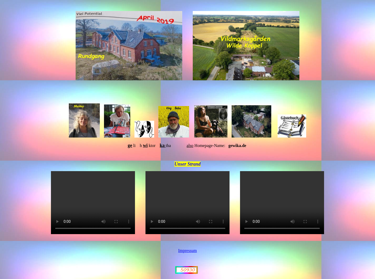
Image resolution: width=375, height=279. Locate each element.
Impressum (187, 250)
